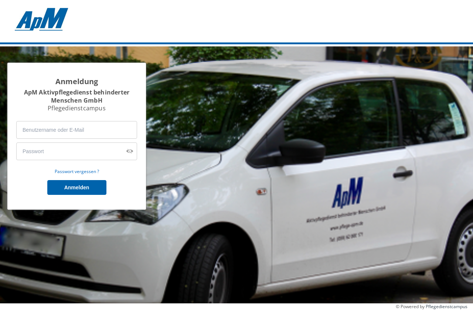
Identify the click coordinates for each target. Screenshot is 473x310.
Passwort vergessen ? (77, 171)
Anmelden (76, 187)
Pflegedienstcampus (446, 306)
